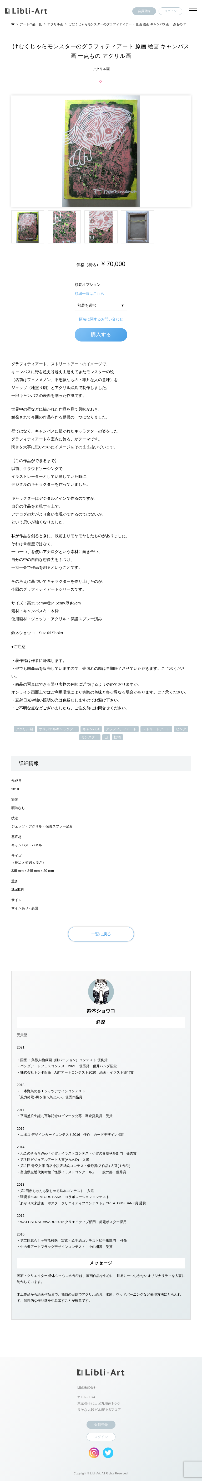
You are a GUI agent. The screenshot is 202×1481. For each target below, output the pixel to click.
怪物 (117, 737)
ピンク (181, 729)
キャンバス (91, 729)
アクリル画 (24, 729)
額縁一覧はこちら (89, 293)
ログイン (170, 11)
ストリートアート (156, 729)
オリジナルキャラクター (58, 729)
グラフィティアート (121, 729)
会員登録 (144, 11)
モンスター (89, 737)
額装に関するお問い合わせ (101, 319)
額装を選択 (87, 305)
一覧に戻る (101, 934)
